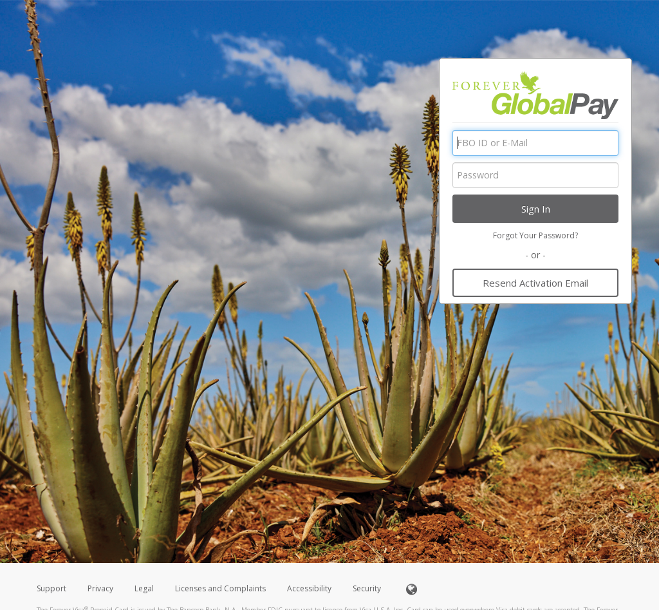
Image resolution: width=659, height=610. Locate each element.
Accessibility (309, 588)
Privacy (100, 588)
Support (51, 588)
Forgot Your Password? (535, 235)
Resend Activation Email (535, 282)
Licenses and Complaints (221, 588)
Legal (144, 588)
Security (367, 588)
